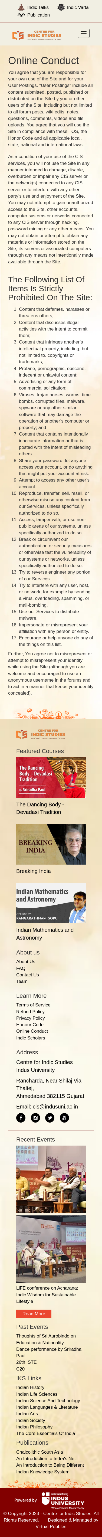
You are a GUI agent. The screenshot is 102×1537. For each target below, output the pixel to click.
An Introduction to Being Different (50, 1465)
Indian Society (30, 1420)
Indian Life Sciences (36, 1394)
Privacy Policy (30, 1018)
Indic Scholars (30, 1038)
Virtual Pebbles (50, 1526)
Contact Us (27, 974)
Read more (33, 1313)
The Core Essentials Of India (45, 1433)
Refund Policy (30, 1011)
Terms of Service (33, 1005)
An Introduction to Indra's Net (46, 1458)
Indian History (30, 1387)
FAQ (20, 968)
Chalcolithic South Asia (39, 1452)
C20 (20, 1369)
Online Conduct (32, 1031)
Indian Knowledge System (43, 1471)
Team (22, 981)
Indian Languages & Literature (47, 1407)
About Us (25, 961)
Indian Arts (27, 1413)
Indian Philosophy (34, 1427)
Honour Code (30, 1024)
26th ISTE (26, 1362)
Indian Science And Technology (48, 1400)
